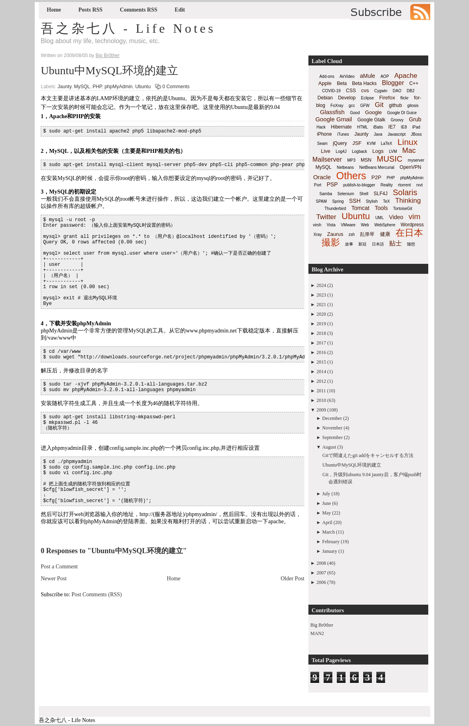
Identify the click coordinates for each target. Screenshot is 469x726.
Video (396, 217)
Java (378, 134)
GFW (365, 105)
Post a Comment (59, 567)
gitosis (412, 105)
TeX (386, 201)
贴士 (395, 243)
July (326, 494)
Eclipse (367, 98)
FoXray (336, 105)
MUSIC (389, 158)
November (332, 428)
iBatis (378, 127)
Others (351, 175)
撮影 (331, 242)
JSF (357, 143)
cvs (365, 90)
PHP (97, 86)
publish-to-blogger (359, 185)
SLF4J (381, 193)
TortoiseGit (402, 208)
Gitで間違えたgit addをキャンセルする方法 (367, 455)
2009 (321, 410)
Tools (381, 208)
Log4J (341, 151)
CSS (351, 90)
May (326, 513)
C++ (414, 83)
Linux (407, 141)
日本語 (378, 244)
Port (317, 185)
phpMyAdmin (119, 86)
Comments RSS (138, 10)
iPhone (324, 134)
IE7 (391, 127)
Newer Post (54, 579)
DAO (397, 91)
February (331, 541)
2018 (321, 333)
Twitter (326, 217)
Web (365, 225)
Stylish (372, 201)
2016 (321, 352)
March (328, 532)
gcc (352, 105)
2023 (321, 295)
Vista (331, 225)
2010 (321, 400)
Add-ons (326, 76)
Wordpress (412, 224)
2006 (321, 582)
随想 (411, 244)
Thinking (408, 200)
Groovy (397, 120)
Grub (415, 119)
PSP (332, 184)
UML (379, 218)
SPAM (321, 201)
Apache (405, 75)
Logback (359, 151)
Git (379, 105)
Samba (326, 194)
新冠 (362, 244)
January (329, 551)
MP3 (351, 160)
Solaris (405, 192)
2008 (321, 563)
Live (325, 151)
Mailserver (327, 159)
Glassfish (332, 112)
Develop (347, 98)
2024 (321, 285)
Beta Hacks (364, 83)
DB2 (410, 91)
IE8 (404, 127)
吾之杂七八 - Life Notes (128, 28)
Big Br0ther (321, 625)
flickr (404, 98)
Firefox (387, 98)
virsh (317, 225)
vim (415, 216)
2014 (321, 371)
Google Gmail (333, 119)
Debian (325, 98)
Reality (386, 185)
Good (355, 113)
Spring (338, 201)
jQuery (340, 143)
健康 (385, 234)
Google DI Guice (402, 113)
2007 (321, 573)
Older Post (293, 579)
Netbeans (345, 167)
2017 (321, 343)
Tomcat (360, 208)
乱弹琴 (367, 234)
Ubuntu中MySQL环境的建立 (109, 70)
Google (373, 112)
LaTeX (386, 143)
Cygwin (381, 91)
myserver (416, 160)
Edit (180, 10)
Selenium (346, 194)
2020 (321, 314)
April (327, 522)
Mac (409, 150)
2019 (321, 323)
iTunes (343, 134)
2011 (321, 391)
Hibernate (341, 127)
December (332, 418)
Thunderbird (335, 208)
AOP (384, 76)
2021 (321, 304)
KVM (371, 143)
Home (54, 10)
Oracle (322, 177)
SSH (355, 201)
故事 (349, 244)
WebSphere (384, 225)
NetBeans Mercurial (376, 167)
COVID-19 (331, 91)
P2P (377, 177)
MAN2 (317, 633)
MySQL (82, 86)
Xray (318, 234)
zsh (352, 234)
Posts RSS (90, 10)
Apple (325, 83)
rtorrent (404, 185)
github (395, 105)
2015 (321, 362)
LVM (393, 151)
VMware (348, 225)
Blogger (393, 82)
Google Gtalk (371, 120)
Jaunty (64, 86)
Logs (378, 151)
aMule (367, 76)
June (326, 503)
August (329, 447)
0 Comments (175, 86)
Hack (321, 127)
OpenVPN (410, 167)
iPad (416, 127)
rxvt (419, 185)
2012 (321, 381)
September (332, 437)
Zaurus (335, 234)
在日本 (409, 232)
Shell (364, 194)
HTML (362, 127)
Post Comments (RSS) (97, 594)
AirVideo (347, 76)
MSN (366, 160)
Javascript (396, 134)
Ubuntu (143, 86)
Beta (342, 83)
